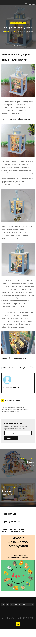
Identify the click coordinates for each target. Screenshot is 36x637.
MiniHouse (13, 368)
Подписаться (11, 438)
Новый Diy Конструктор (17, 22)
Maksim (6, 31)
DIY (4, 368)
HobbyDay (23, 368)
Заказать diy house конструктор (13, 358)
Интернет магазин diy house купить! (15, 119)
